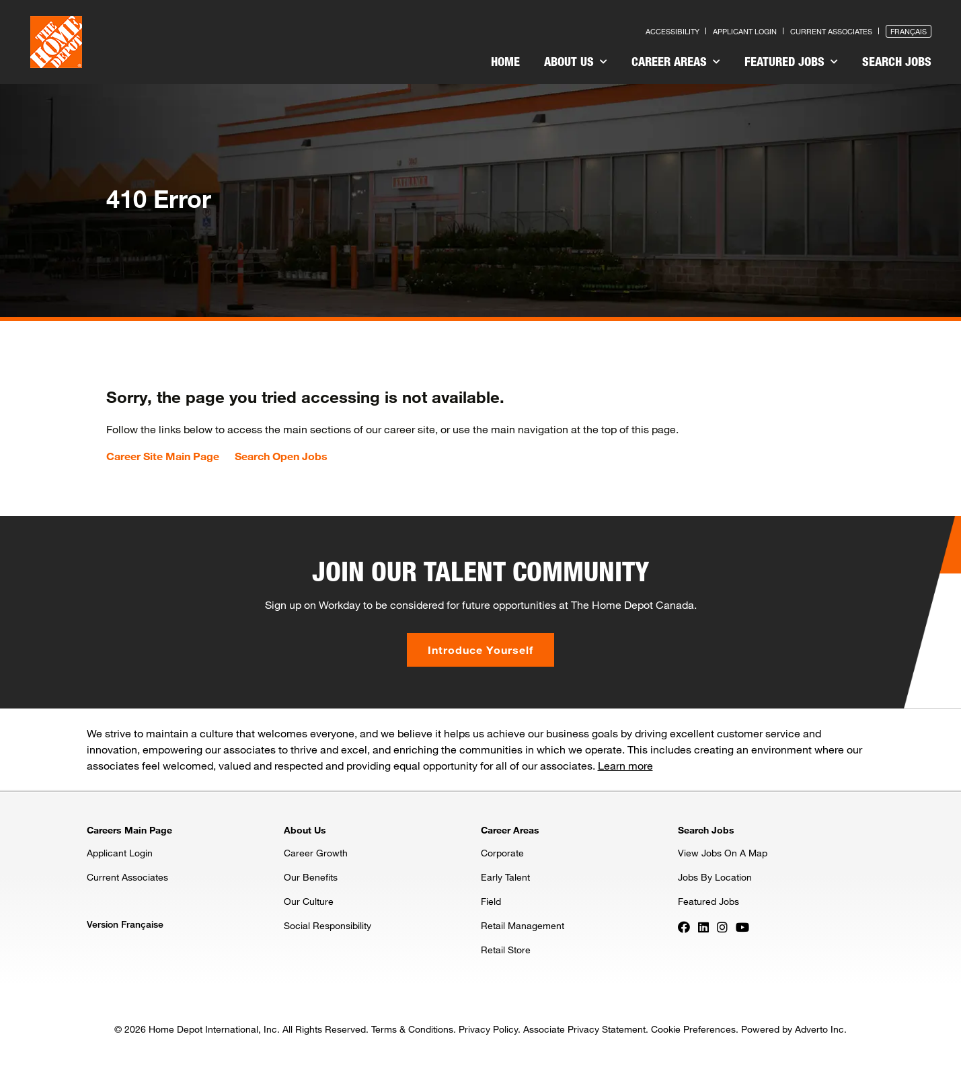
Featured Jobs (791, 61)
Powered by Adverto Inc (792, 1029)
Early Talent (505, 877)
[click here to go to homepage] (56, 42)
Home (505, 61)
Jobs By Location (715, 877)
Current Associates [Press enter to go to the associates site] (831, 31)
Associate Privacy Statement (584, 1029)
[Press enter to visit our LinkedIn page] (703, 926)
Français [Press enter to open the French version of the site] (908, 31)
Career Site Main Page (162, 456)
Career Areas (675, 61)
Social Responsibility (327, 925)
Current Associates (127, 877)
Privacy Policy (488, 1029)
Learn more (625, 765)
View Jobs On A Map (722, 852)
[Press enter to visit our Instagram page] (722, 926)
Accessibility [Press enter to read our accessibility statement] (672, 31)
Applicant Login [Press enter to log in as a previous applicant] (745, 31)
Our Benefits (311, 877)
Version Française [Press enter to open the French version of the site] (125, 924)
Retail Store (506, 949)
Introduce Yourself (480, 649)
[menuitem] (505, 63)
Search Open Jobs (281, 456)
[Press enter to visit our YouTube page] (742, 926)
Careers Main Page (129, 830)
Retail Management (522, 925)
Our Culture (309, 901)
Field (491, 901)
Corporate (502, 852)
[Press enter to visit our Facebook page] (684, 926)
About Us (575, 61)
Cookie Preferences (693, 1029)
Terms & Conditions (412, 1029)
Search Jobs (896, 61)
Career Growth (316, 852)
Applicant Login (120, 852)
